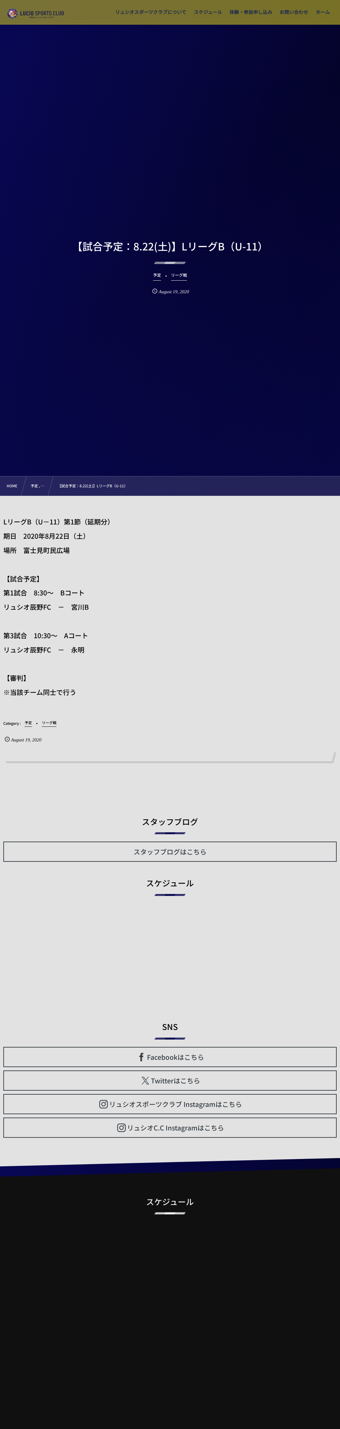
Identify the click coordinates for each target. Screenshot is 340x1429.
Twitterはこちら (175, 1080)
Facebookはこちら (175, 1057)
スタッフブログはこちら (170, 851)
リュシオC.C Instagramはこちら (175, 1127)
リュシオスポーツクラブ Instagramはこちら (175, 1104)
